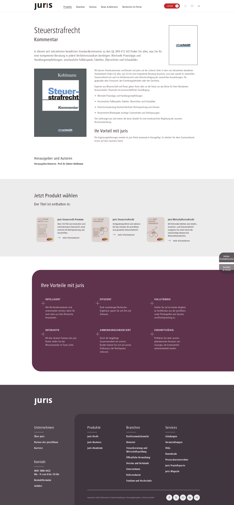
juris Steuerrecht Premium (70, 219)
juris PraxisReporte (175, 465)
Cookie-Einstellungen (118, 497)
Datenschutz (105, 497)
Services (171, 427)
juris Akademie (95, 447)
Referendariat (133, 474)
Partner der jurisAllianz (46, 442)
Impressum (91, 497)
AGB (97, 497)
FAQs (167, 447)
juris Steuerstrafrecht (123, 219)
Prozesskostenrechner (176, 459)
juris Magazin (172, 471)
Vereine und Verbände (137, 463)
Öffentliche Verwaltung (138, 457)
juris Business (94, 442)
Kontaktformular (42, 480)
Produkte (94, 427)
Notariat (130, 442)
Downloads (171, 453)
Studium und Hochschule (139, 480)
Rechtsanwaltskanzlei (137, 436)
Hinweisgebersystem (134, 497)
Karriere (38, 447)
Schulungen (171, 436)
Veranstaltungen (174, 442)
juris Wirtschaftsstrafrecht (181, 219)
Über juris (39, 436)
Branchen (133, 427)
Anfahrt (38, 485)
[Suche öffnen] (186, 6)
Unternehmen (133, 469)
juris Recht (92, 436)
